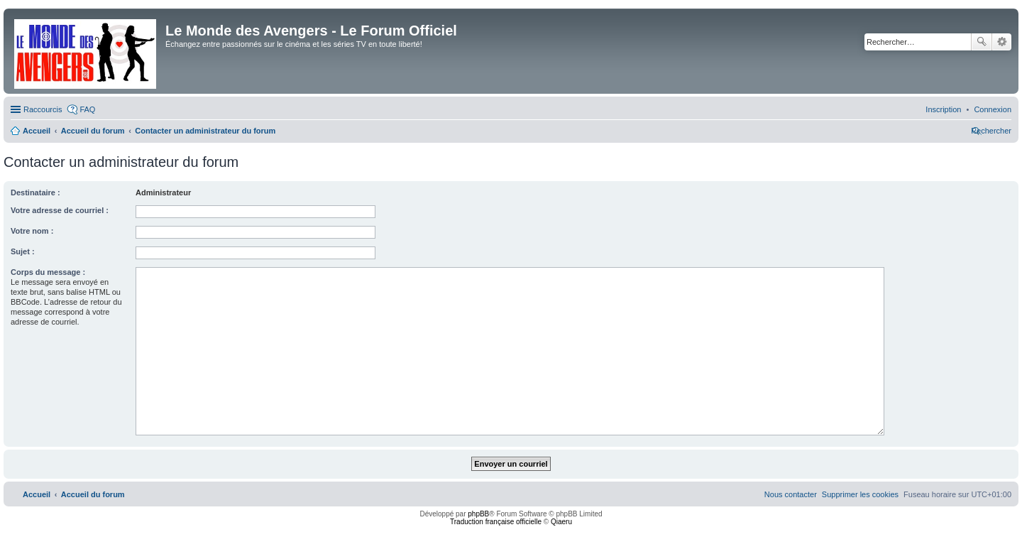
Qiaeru (561, 522)
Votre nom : (32, 231)
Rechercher (981, 41)
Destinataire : (35, 192)
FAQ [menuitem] (87, 109)
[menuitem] (992, 109)
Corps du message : (48, 272)
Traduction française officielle (496, 522)
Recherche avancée (1001, 41)
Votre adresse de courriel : (60, 210)
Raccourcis (42, 109)
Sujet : (23, 251)
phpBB (478, 514)
